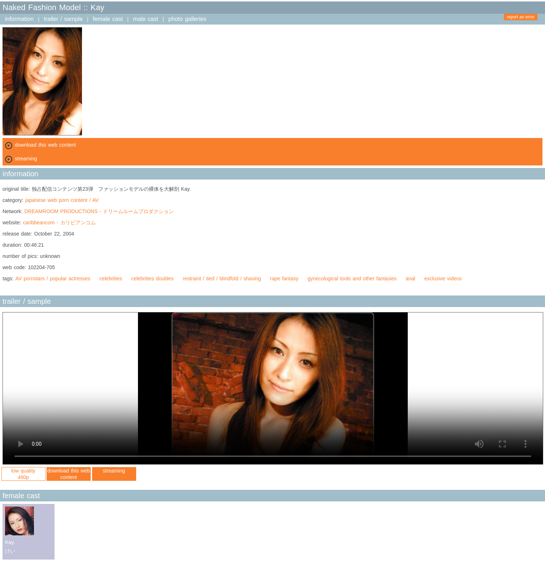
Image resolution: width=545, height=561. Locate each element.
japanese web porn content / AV (62, 200)
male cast (145, 19)
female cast (108, 19)
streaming (114, 471)
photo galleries (187, 19)
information (19, 19)
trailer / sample (63, 19)
